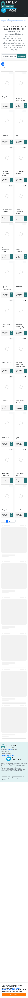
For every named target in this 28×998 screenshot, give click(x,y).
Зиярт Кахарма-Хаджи (6, 98)
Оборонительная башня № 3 (21, 172)
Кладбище (5, 135)
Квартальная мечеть (6, 325)
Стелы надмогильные (20, 136)
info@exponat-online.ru (7, 971)
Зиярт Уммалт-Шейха (20, 401)
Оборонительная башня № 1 (7, 210)
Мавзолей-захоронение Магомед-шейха (20, 326)
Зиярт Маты (19, 510)
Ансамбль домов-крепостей (19, 249)
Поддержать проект (7, 6)
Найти (21, 56)
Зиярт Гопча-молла (6, 438)
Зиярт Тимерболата (20, 438)
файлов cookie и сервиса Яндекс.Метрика (12, 989)
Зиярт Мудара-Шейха (20, 474)
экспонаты (9, 965)
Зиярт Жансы (6, 510)
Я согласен (14, 995)
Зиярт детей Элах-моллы (5, 474)
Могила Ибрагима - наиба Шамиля (20, 98)
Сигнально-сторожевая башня (5, 173)
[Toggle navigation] (25, 14)
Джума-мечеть (6, 362)
